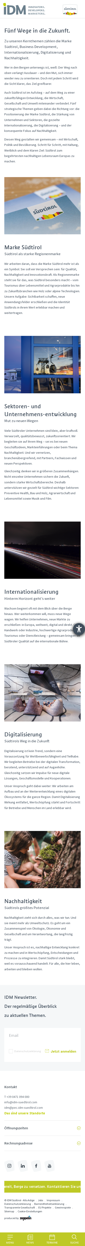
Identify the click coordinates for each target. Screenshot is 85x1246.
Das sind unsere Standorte (24, 1113)
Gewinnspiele (63, 1207)
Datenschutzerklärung (27, 1051)
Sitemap (9, 1211)
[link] (24, 9)
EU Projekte (44, 1207)
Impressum (53, 1200)
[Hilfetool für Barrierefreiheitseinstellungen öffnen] (79, 629)
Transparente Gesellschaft (19, 1207)
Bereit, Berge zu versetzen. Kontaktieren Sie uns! (42, 1186)
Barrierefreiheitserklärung (49, 1204)
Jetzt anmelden (60, 1051)
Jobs (40, 1200)
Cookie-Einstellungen (30, 1211)
